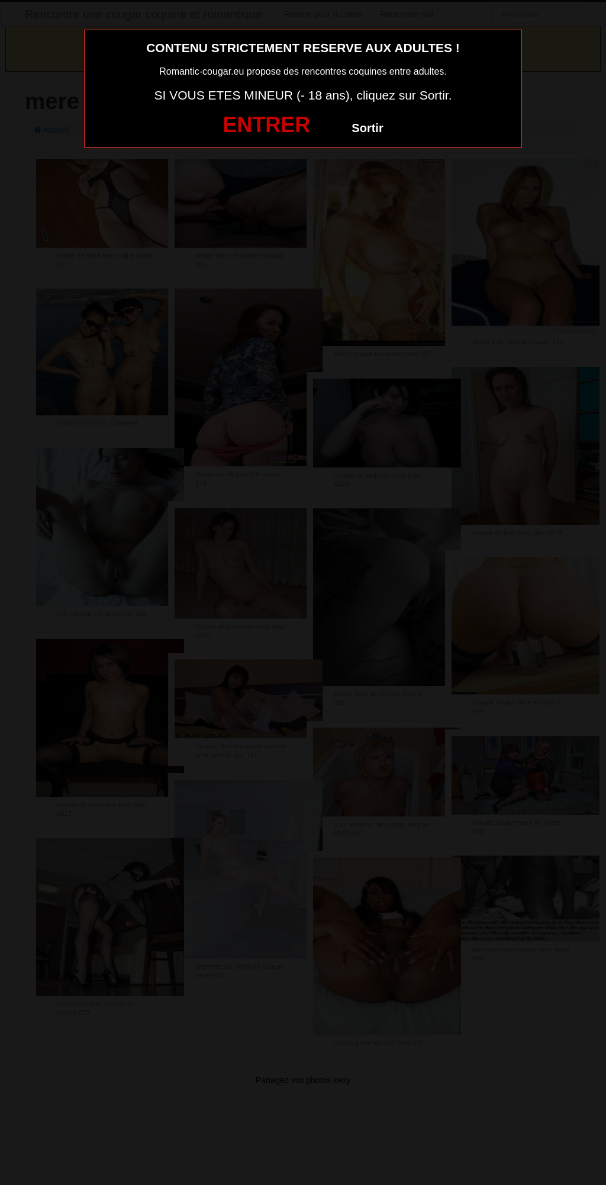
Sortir (367, 127)
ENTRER (266, 125)
